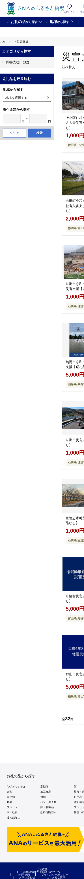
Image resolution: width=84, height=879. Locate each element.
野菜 (9, 802)
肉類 (9, 791)
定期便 (44, 786)
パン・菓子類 (48, 802)
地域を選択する (16, 98)
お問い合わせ (27, 877)
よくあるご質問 (56, 877)
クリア (14, 133)
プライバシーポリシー (54, 874)
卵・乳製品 (47, 807)
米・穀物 (12, 812)
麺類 (43, 797)
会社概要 (42, 869)
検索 (39, 133)
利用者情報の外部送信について (42, 872)
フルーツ (12, 807)
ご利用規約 (23, 874)
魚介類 (11, 797)
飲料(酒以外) (48, 812)
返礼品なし (13, 817)
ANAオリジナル (16, 786)
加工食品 (45, 791)
